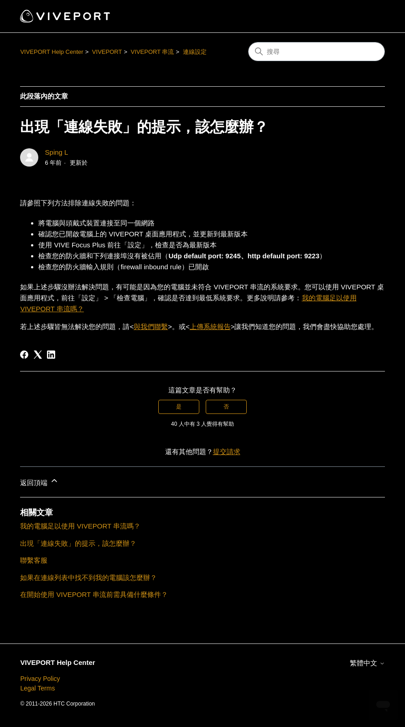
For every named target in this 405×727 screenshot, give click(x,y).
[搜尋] (316, 51)
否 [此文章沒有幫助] (226, 406)
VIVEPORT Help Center (51, 51)
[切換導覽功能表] (369, 16)
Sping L (56, 152)
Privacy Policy (40, 678)
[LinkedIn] (51, 354)
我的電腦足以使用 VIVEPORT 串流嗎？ (80, 526)
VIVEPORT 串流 (152, 51)
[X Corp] (38, 354)
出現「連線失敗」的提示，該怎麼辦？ (78, 543)
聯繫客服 (33, 560)
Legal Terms (37, 688)
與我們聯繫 (151, 326)
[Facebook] (24, 354)
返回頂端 (39, 481)
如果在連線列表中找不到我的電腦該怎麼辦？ (88, 577)
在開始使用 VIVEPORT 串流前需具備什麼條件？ (94, 594)
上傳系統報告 (210, 326)
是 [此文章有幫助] (179, 406)
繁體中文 (367, 663)
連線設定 (195, 51)
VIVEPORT (107, 51)
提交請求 (226, 451)
